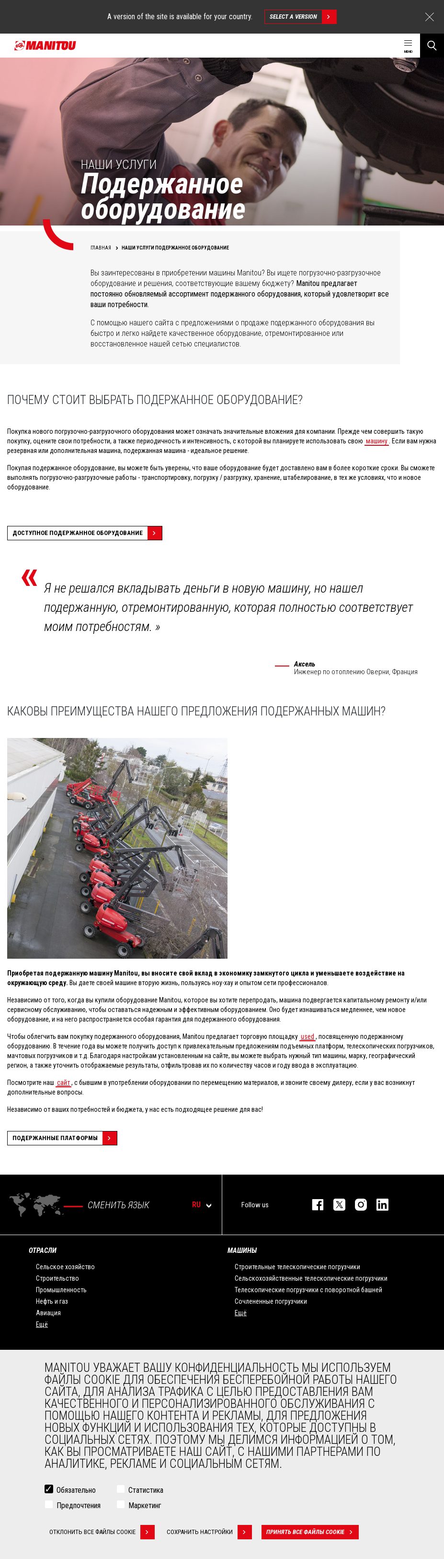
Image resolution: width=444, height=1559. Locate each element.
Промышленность (61, 1290)
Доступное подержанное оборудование (87, 533)
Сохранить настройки (209, 1532)
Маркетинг (144, 1505)
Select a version (303, 17)
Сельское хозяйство (65, 1267)
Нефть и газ (52, 1301)
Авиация (48, 1313)
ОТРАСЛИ (43, 1250)
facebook (313, 1205)
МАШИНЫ (242, 1250)
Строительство (57, 1278)
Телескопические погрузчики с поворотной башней (308, 1290)
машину (376, 441)
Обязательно (76, 1490)
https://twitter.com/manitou (334, 1205)
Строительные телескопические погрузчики (297, 1267)
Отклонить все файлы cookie (102, 1532)
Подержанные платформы (64, 1138)
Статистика (145, 1490)
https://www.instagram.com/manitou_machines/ (356, 1205)
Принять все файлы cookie (312, 1532)
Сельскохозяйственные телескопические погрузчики (311, 1278)
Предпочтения (79, 1505)
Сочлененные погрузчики (271, 1301)
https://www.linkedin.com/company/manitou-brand (377, 1205)
